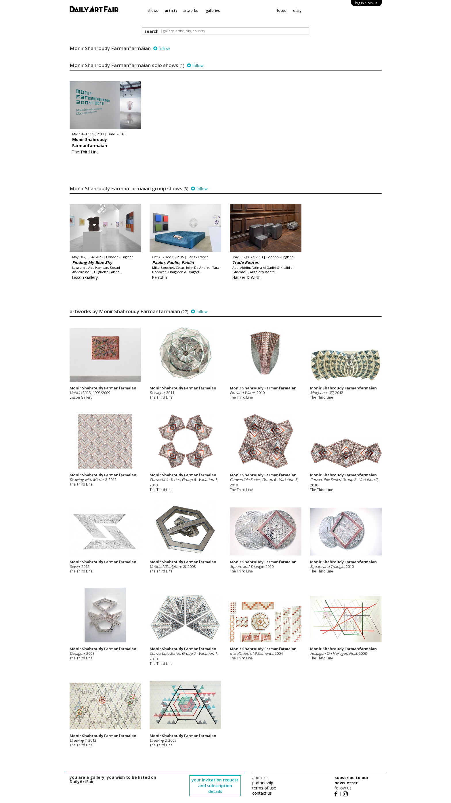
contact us (262, 793)
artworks (190, 10)
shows (153, 10)
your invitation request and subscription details (215, 785)
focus (281, 10)
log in (366, 3)
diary (297, 10)
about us (260, 777)
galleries (213, 10)
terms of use (264, 788)
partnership (262, 782)
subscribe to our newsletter (351, 780)
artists (171, 10)
